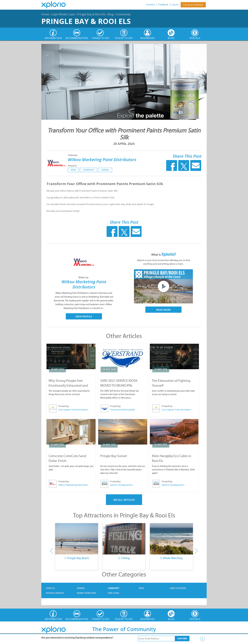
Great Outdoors (178, 588)
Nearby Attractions (86, 593)
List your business (193, 4)
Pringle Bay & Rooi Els (91, 14)
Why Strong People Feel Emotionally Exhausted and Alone (68, 385)
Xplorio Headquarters (121, 484)
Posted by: (73, 155)
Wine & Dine (113, 593)
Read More (163, 309)
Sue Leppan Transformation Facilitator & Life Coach (74, 409)
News (73, 170)
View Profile (83, 316)
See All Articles (124, 499)
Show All (50, 588)
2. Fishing (124, 558)
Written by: (84, 277)
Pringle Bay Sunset (113, 456)
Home (45, 14)
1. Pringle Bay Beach (76, 558)
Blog (110, 14)
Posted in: (72, 165)
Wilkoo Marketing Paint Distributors (102, 159)
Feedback (163, 4)
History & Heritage (55, 593)
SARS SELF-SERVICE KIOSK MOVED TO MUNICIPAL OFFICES (118, 385)
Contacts (150, 4)
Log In (175, 4)
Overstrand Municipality (122, 409)
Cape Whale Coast (63, 14)
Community (123, 14)
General (105, 170)
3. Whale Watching (171, 558)
